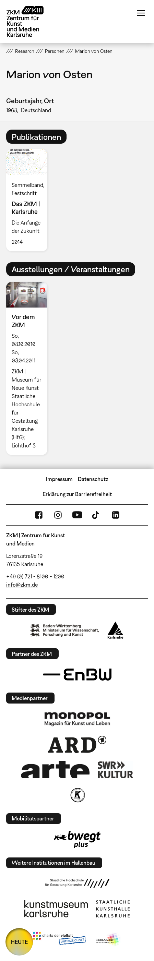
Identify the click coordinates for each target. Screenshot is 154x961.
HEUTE (19, 942)
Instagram (58, 514)
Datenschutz (93, 479)
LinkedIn (115, 514)
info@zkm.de (22, 584)
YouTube (77, 514)
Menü (141, 13)
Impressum (59, 479)
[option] (29, 200)
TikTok (96, 514)
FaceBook (39, 514)
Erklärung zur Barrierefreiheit (77, 494)
